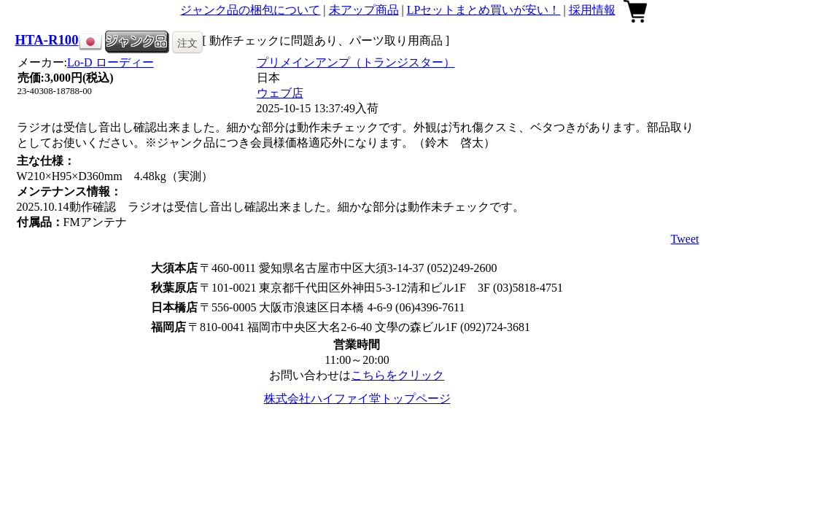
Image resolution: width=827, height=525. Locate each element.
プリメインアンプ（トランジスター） (356, 62)
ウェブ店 (280, 93)
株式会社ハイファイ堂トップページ (357, 398)
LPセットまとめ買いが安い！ (484, 10)
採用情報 (592, 10)
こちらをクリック (397, 375)
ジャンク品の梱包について (250, 10)
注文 (187, 43)
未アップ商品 (364, 10)
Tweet (685, 239)
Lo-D (110, 62)
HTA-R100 (47, 39)
